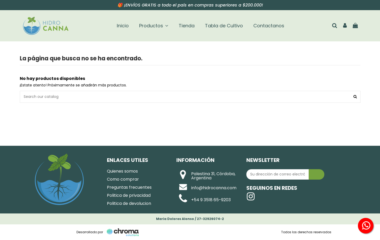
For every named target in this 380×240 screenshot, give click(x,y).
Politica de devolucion (129, 203)
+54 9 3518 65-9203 (211, 200)
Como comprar (123, 179)
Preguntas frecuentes (129, 187)
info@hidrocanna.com (213, 188)
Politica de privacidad (129, 195)
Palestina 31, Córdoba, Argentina (213, 176)
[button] (153, 25)
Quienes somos (122, 171)
